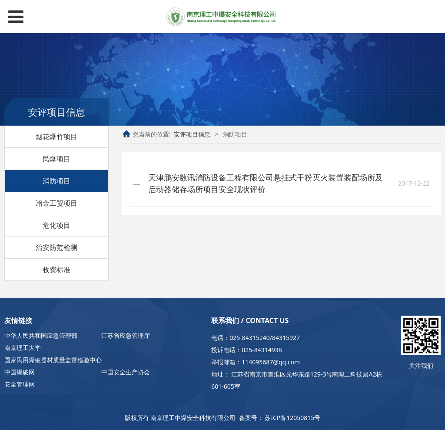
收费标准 (56, 269)
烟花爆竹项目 (56, 136)
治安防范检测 (56, 247)
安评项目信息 (192, 134)
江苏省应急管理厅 (125, 335)
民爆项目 (56, 158)
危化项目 (56, 225)
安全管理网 (19, 384)
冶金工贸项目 (56, 203)
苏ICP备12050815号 (292, 417)
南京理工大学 (22, 347)
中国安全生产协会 (125, 372)
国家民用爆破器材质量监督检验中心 (53, 360)
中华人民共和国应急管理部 (40, 335)
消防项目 (56, 181)
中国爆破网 (19, 372)
